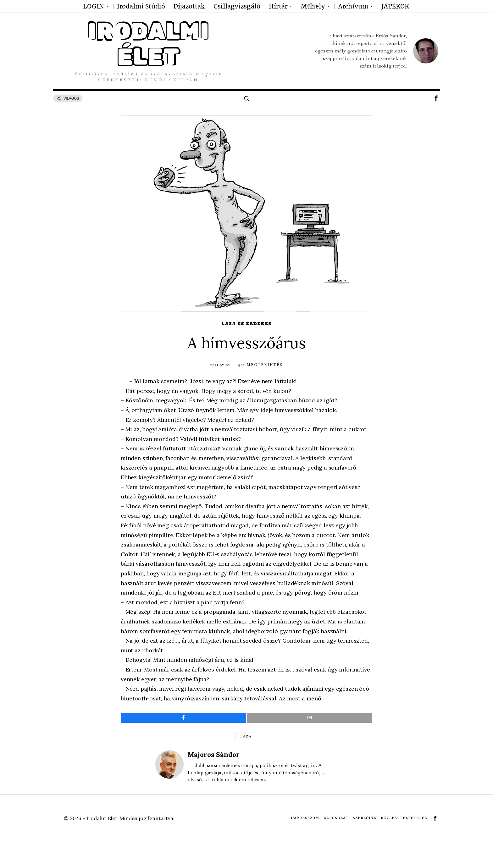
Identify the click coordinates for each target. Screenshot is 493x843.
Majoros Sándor (214, 754)
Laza (246, 736)
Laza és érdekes (246, 323)
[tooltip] (436, 98)
